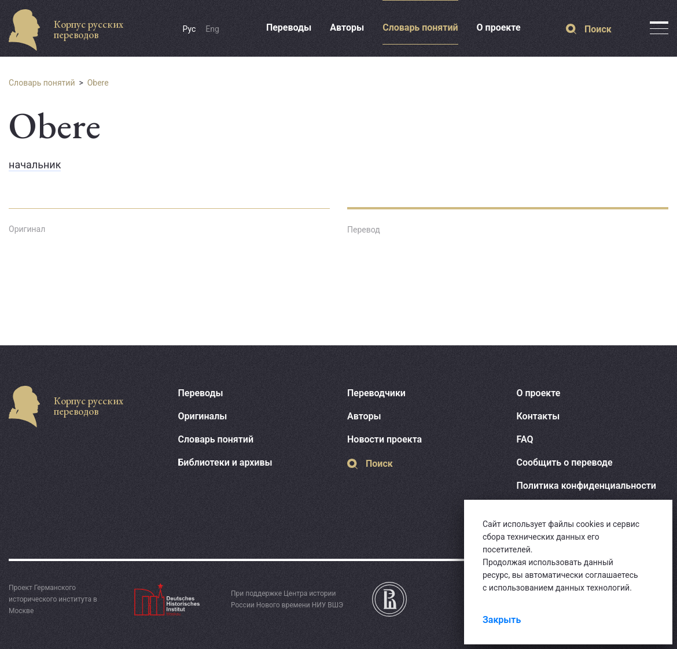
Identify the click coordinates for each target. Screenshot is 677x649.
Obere (98, 82)
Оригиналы (202, 416)
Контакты (538, 416)
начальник (35, 164)
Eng (212, 29)
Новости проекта (384, 439)
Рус (189, 29)
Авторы (347, 27)
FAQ (525, 439)
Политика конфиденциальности (586, 485)
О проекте (499, 27)
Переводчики (376, 393)
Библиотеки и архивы (225, 462)
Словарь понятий (420, 27)
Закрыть (502, 619)
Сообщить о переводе (565, 462)
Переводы (288, 27)
